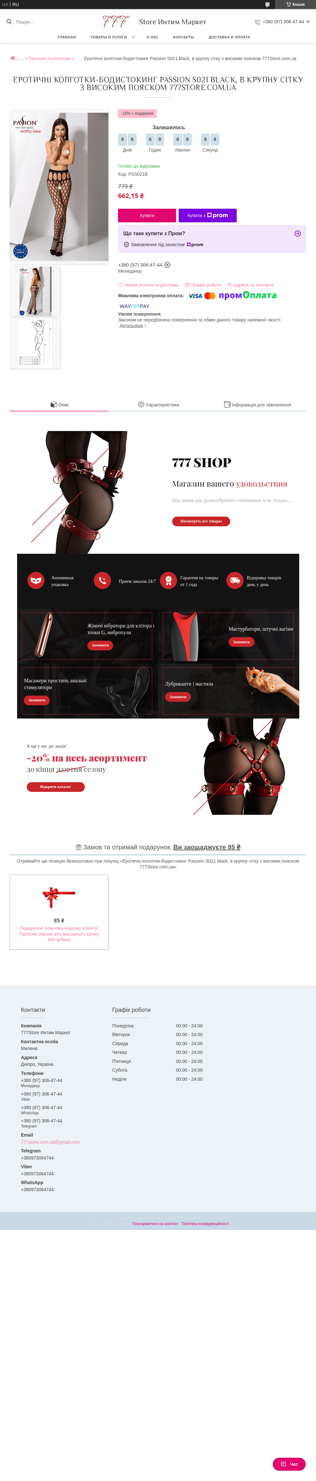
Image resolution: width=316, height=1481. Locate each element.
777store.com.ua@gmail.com (50, 1142)
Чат (289, 1464)
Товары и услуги (109, 37)
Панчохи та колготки (49, 58)
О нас (152, 37)
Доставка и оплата (230, 37)
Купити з (208, 215)
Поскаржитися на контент (155, 1224)
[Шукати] (9, 21)
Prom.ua (188, 1218)
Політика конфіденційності (205, 1224)
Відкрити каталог (55, 786)
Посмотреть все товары (201, 521)
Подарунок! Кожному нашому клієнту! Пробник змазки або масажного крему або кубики (59, 934)
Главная (67, 37)
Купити (147, 215)
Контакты (183, 37)
